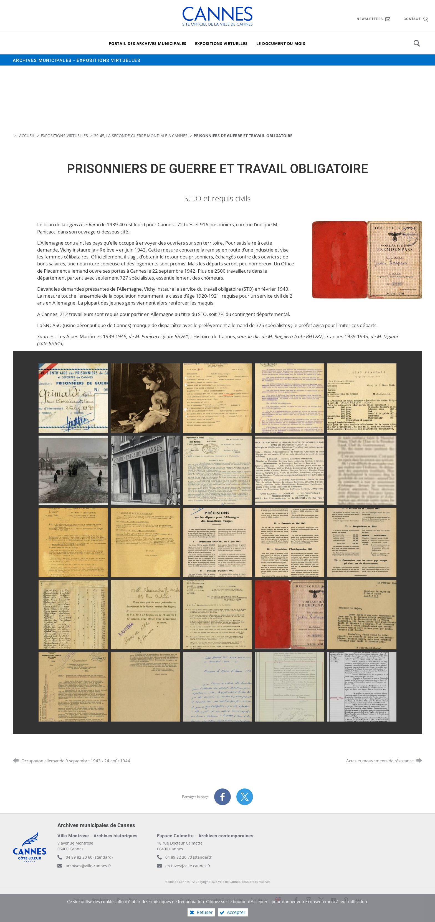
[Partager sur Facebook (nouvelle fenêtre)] (222, 796)
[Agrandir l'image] (366, 260)
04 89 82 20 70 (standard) (188, 857)
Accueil (27, 135)
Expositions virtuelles (64, 135)
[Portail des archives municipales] (147, 43)
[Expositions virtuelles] (221, 43)
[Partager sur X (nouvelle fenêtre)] (244, 796)
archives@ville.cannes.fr (188, 865)
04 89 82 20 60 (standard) (89, 857)
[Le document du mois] (281, 43)
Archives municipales (77, 60)
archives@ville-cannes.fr (88, 865)
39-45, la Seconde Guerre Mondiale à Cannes (141, 135)
